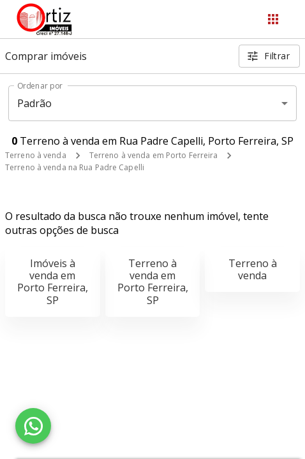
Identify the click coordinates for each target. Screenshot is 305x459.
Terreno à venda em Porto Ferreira (153, 155)
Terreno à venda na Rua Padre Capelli (74, 167)
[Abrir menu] (273, 19)
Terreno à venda (35, 155)
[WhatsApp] (33, 426)
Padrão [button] (34, 103)
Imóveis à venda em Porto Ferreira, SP (52, 281)
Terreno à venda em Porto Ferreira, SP (152, 281)
